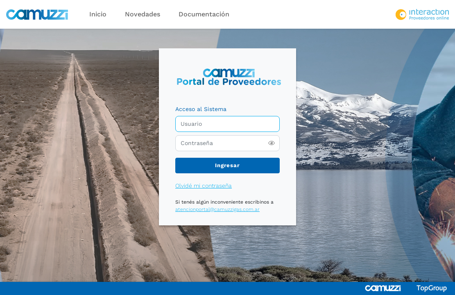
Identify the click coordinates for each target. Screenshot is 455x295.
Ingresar (227, 165)
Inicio (97, 14)
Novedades (142, 14)
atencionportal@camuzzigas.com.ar (217, 209)
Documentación (204, 14)
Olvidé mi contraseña (203, 185)
